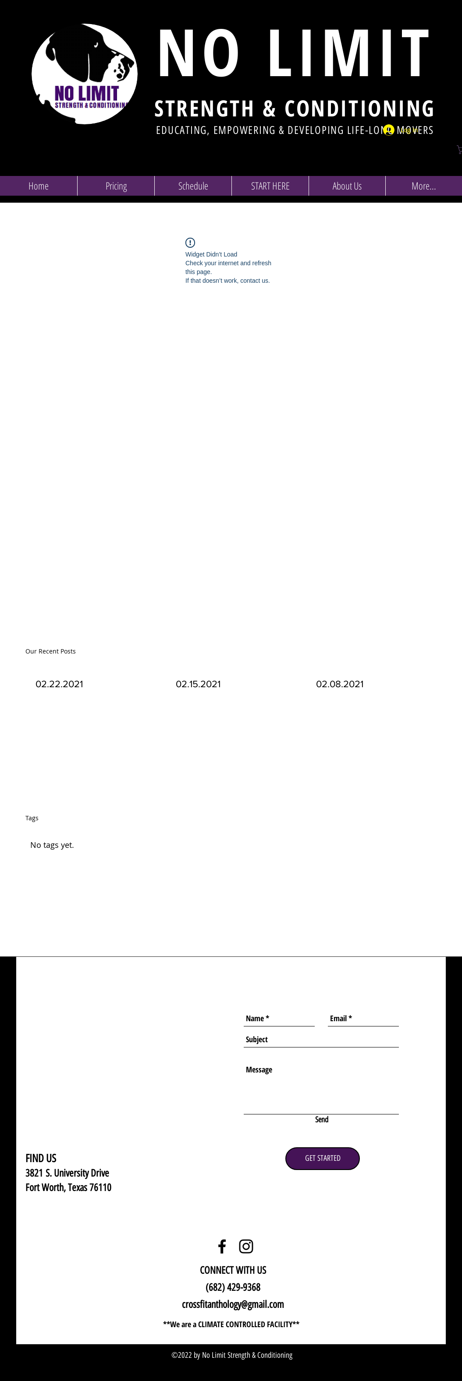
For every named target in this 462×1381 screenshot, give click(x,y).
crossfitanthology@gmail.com (233, 1304)
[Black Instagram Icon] (246, 1246)
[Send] (322, 1119)
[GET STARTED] (322, 1158)
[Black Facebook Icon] (222, 1246)
